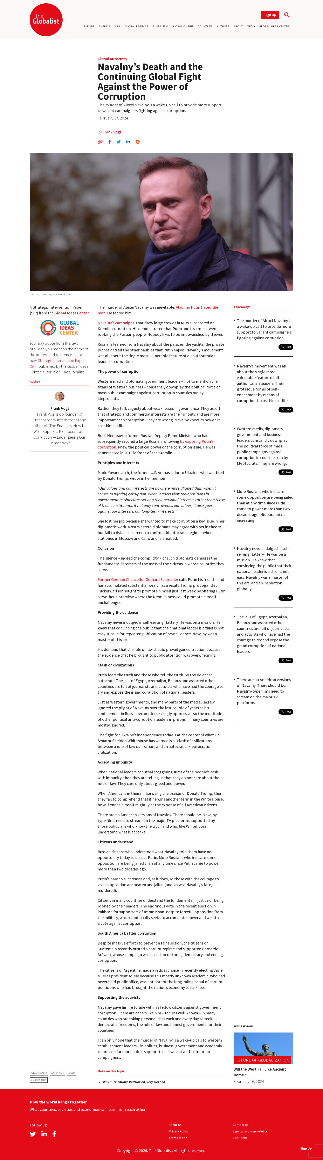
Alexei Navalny (39, 1072)
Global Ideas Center (274, 26)
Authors (223, 26)
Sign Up (270, 15)
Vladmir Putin (39, 1079)
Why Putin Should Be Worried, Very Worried (131, 1082)
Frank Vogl (112, 131)
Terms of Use (178, 1138)
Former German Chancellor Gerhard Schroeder (138, 579)
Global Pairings (137, 26)
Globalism (160, 26)
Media (251, 26)
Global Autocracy (112, 58)
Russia (71, 1072)
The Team (240, 1138)
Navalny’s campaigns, (116, 322)
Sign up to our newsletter (251, 1131)
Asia (118, 26)
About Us (175, 1125)
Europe (89, 26)
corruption (57, 1072)
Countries (205, 26)
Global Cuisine (183, 26)
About (238, 26)
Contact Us (240, 1125)
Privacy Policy (178, 1131)
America (104, 26)
